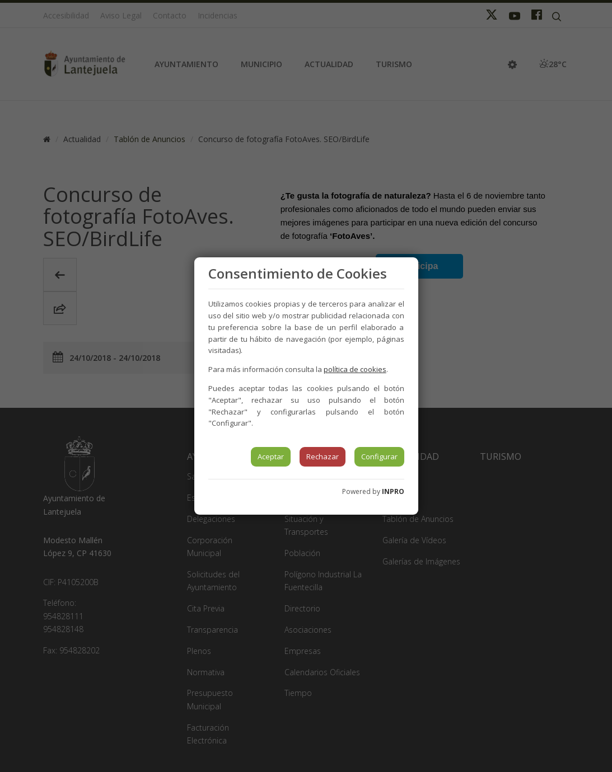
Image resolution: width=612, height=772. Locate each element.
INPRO (393, 491)
